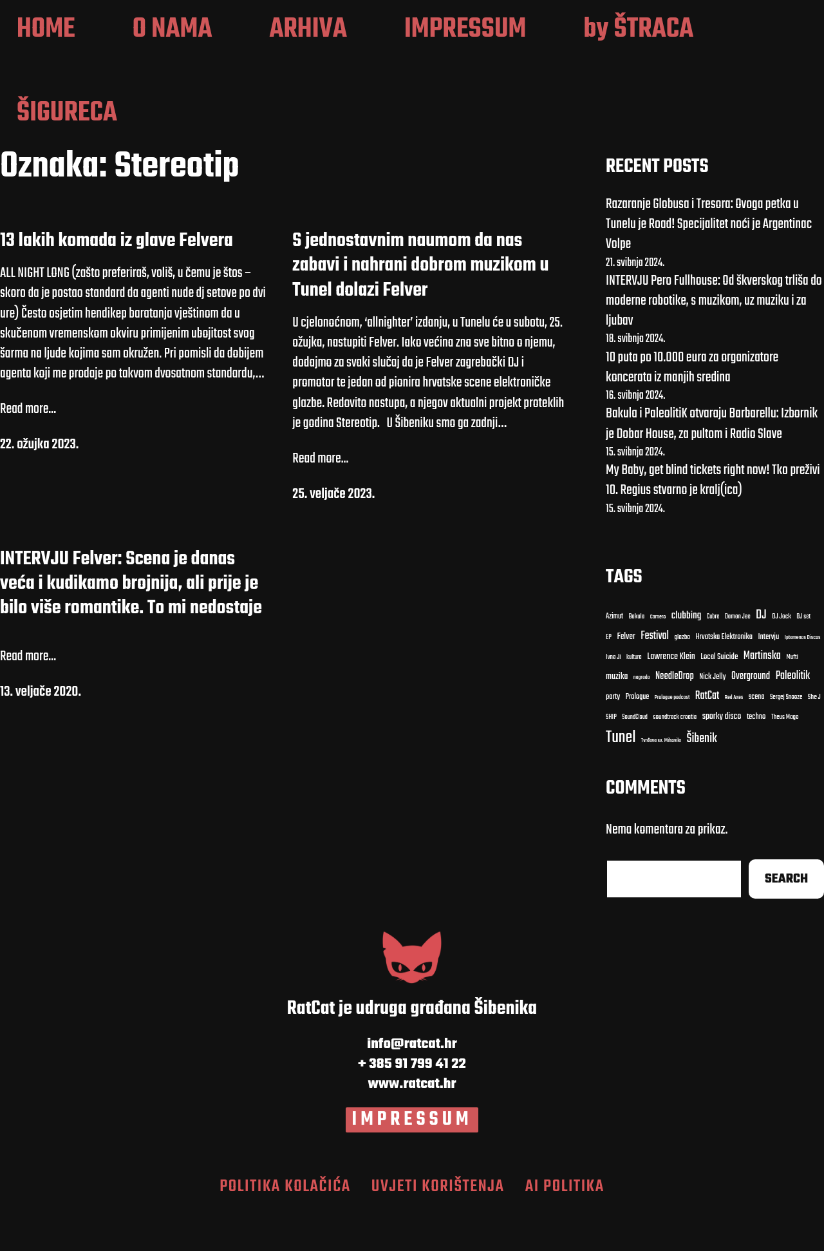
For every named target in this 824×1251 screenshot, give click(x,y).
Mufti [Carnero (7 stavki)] (792, 696)
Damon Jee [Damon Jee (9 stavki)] (738, 656)
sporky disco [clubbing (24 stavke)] (722, 755)
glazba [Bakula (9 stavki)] (682, 675)
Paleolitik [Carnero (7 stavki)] (793, 714)
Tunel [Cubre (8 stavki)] (620, 776)
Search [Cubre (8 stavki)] (786, 918)
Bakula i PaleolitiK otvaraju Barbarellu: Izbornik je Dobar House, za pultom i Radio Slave (712, 462)
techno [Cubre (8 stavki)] (756, 756)
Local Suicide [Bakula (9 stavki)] (719, 695)
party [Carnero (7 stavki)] (613, 736)
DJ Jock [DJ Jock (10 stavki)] (781, 655)
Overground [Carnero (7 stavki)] (750, 714)
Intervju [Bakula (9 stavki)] (768, 675)
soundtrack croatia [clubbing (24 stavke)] (675, 756)
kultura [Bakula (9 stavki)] (634, 695)
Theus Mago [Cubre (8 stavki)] (785, 756)
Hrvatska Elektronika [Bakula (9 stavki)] (723, 675)
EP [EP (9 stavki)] (609, 676)
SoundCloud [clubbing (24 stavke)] (635, 756)
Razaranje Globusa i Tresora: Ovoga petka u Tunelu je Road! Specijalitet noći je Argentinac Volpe (709, 262)
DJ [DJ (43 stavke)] (761, 654)
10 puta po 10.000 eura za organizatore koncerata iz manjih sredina (692, 405)
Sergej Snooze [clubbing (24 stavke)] (786, 736)
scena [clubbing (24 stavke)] (757, 735)
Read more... (28, 448)
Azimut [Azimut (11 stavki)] (614, 655)
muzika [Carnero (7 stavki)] (617, 714)
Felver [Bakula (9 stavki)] (626, 675)
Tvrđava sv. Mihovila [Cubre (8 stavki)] (661, 779)
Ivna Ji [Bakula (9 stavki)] (613, 696)
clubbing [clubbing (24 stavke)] (686, 654)
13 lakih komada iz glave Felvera (116, 279)
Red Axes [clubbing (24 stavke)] (734, 736)
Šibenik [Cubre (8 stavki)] (701, 778)
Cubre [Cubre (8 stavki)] (713, 655)
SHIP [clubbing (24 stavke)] (611, 756)
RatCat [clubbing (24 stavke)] (707, 735)
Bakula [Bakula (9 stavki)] (636, 656)
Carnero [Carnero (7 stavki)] (658, 655)
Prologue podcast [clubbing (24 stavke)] (672, 736)
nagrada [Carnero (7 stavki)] (641, 715)
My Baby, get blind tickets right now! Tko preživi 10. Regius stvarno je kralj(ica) (713, 519)
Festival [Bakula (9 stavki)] (655, 674)
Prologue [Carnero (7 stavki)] (638, 735)
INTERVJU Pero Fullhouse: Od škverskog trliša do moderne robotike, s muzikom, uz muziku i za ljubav (714, 339)
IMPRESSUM (412, 1158)
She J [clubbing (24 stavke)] (814, 736)
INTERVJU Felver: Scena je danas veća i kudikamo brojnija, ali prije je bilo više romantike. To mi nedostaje (131, 622)
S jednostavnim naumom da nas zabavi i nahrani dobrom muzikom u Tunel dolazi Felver (420, 304)
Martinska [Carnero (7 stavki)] (762, 694)
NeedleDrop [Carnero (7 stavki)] (674, 714)
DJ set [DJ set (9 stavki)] (803, 656)
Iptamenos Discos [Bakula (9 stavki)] (803, 675)
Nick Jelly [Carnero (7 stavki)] (712, 715)
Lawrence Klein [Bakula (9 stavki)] (671, 695)
